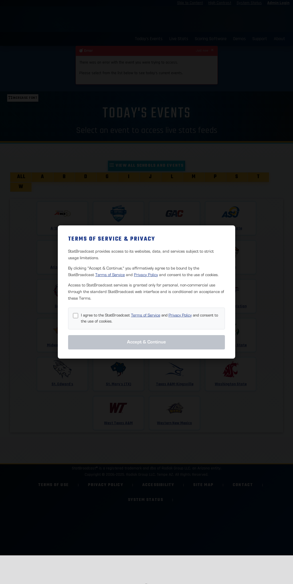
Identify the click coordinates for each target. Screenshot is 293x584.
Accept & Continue (146, 342)
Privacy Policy (146, 275)
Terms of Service (110, 275)
